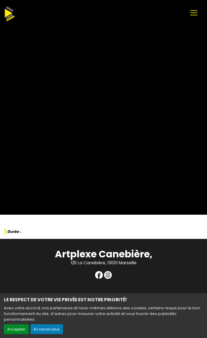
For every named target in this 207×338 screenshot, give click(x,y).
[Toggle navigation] (194, 13)
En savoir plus (47, 329)
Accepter (16, 329)
